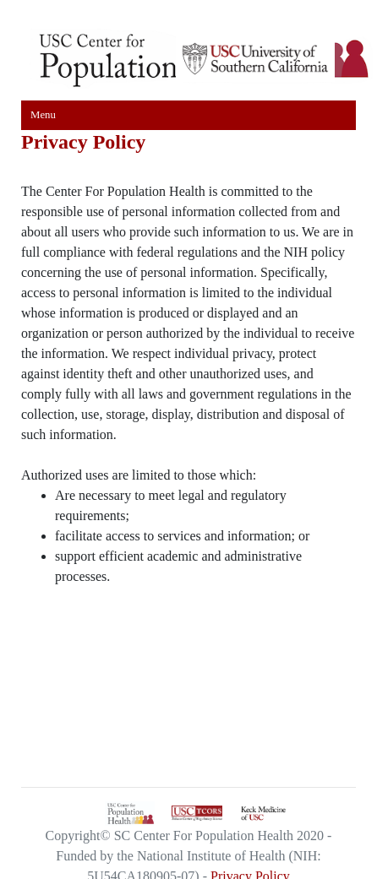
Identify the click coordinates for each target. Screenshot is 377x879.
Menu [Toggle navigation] (43, 115)
